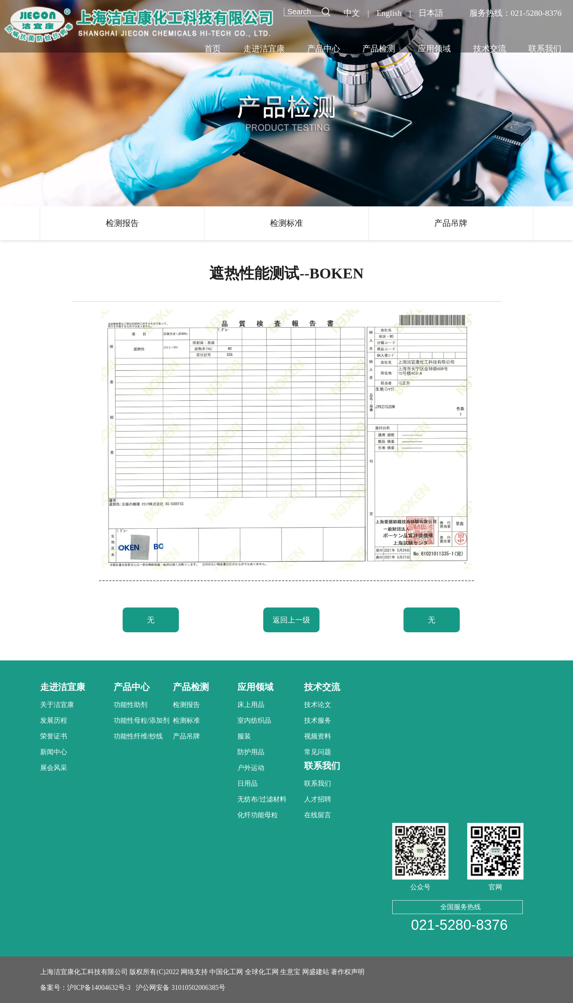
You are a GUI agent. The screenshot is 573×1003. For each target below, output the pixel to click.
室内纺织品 (254, 720)
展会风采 (53, 767)
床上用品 (250, 704)
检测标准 (286, 223)
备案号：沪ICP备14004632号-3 (85, 987)
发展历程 (53, 720)
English (389, 13)
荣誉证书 (53, 736)
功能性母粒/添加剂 (142, 720)
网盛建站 (315, 972)
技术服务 (317, 720)
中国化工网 (226, 972)
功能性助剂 (130, 704)
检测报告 (122, 223)
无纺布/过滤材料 (261, 799)
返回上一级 (291, 620)
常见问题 (317, 752)
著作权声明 (347, 972)
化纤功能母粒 (257, 815)
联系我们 (317, 783)
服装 (244, 736)
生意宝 (290, 972)
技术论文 (317, 704)
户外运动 (250, 767)
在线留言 (317, 815)
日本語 (430, 13)
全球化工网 (262, 972)
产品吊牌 (450, 223)
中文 (352, 13)
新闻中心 (53, 752)
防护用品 (250, 752)
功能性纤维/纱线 (138, 736)
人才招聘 (317, 799)
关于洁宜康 (57, 704)
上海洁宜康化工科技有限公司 (84, 972)
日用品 (247, 783)
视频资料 (317, 736)
